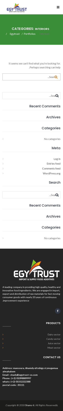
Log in (57, 158)
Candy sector (53, 338)
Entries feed (53, 163)
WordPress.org (51, 173)
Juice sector (54, 343)
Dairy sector (54, 334)
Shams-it (29, 405)
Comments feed (51, 168)
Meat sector (54, 347)
